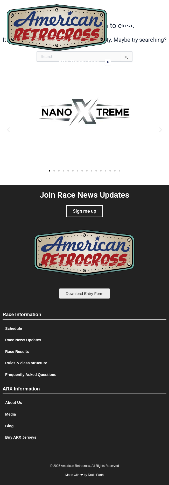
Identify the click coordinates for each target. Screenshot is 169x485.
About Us (13, 403)
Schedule (13, 328)
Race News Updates (23, 340)
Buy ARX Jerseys (20, 437)
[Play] (108, 62)
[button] (127, 28)
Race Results (17, 352)
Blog (9, 426)
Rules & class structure (26, 363)
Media (10, 414)
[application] (108, 62)
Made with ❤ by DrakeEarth (84, 475)
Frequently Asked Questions (30, 375)
